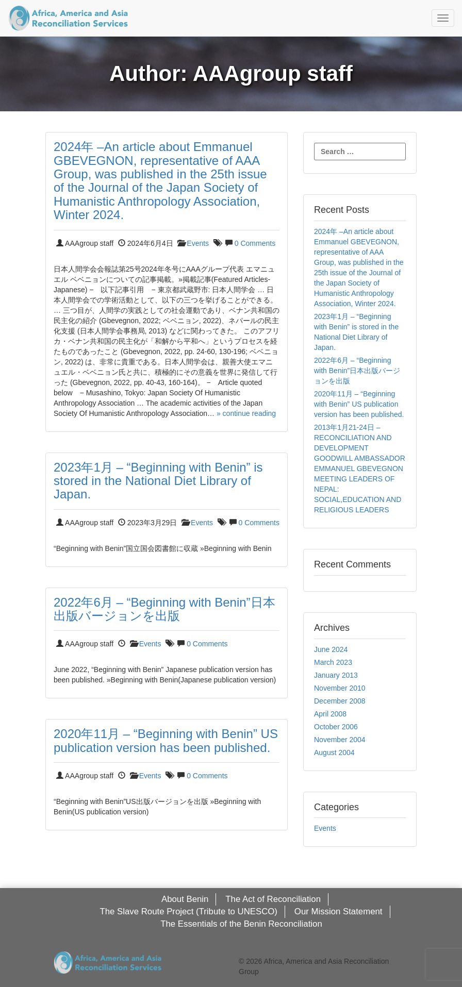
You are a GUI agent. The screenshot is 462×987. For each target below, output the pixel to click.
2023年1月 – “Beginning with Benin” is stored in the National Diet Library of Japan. (158, 480)
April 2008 (330, 714)
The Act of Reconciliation (273, 899)
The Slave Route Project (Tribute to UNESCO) (188, 911)
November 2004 (340, 739)
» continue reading (246, 413)
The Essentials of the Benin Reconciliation (241, 924)
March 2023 (333, 662)
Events (198, 243)
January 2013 (336, 675)
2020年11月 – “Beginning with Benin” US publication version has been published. (166, 740)
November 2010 (340, 688)
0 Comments (255, 243)
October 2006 (336, 727)
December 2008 (340, 701)
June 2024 (331, 649)
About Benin (184, 899)
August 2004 (334, 752)
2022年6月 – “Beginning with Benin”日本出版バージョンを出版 (164, 609)
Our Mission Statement (338, 911)
